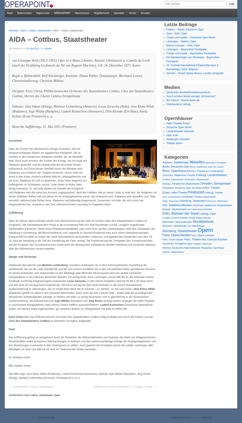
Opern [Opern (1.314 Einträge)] (205, 230)
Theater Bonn (174, 143)
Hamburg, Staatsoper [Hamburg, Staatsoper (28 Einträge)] (193, 200)
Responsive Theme (181, 417)
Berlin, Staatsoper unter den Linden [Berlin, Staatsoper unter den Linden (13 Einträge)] (207, 167)
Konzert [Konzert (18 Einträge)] (208, 209)
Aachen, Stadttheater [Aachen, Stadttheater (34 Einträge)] (176, 162)
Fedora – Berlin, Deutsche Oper (185, 29)
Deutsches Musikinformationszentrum (188, 92)
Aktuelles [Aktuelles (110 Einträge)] (197, 162)
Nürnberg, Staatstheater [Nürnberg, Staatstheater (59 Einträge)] (180, 231)
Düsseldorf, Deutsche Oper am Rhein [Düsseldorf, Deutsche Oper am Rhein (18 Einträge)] (182, 188)
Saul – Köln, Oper (176, 33)
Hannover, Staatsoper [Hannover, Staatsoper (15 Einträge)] (217, 201)
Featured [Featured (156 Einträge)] (196, 192)
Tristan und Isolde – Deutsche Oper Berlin (191, 37)
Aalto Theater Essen (178, 123)
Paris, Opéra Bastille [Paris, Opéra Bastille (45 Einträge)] (176, 235)
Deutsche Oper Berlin (179, 127)
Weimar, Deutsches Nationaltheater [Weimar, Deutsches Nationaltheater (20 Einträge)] (182, 247)
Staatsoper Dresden (178, 139)
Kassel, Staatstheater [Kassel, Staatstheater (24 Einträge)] (175, 209)
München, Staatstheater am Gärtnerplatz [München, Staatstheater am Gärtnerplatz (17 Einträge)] (184, 226)
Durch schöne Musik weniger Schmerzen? (191, 96)
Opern (23, 30)
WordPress (207, 417)
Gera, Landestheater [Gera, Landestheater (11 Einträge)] (172, 197)
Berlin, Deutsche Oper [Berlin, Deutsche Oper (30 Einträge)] (176, 166)
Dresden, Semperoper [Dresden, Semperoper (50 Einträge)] (216, 183)
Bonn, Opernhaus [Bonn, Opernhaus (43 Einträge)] (174, 170)
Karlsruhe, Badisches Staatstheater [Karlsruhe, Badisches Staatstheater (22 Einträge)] (212, 205)
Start (10, 13)
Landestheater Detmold (180, 131)
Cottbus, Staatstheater (40, 30)
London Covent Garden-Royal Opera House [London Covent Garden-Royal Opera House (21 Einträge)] (187, 217)
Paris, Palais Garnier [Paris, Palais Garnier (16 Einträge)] (173, 239)
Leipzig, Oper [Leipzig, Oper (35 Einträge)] (207, 213)
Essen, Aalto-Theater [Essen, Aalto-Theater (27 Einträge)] (175, 192)
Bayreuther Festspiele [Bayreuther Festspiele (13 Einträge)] (215, 162)
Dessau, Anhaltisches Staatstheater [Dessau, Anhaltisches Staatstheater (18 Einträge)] (181, 183)
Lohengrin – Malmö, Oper (181, 41)
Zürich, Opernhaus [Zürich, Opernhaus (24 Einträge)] (173, 252)
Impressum (42, 13)
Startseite (13, 30)
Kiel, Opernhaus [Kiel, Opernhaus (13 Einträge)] (195, 209)
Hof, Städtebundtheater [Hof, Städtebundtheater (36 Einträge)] (177, 205)
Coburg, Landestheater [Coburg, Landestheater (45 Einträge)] (211, 175)
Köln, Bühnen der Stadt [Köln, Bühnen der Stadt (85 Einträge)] (181, 213)
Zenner (47, 48)
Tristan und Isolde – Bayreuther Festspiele (191, 53)
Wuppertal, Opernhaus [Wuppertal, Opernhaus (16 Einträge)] (213, 248)
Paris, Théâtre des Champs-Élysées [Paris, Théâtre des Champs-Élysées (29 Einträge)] (205, 239)
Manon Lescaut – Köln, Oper (183, 45)
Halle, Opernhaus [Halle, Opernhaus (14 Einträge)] (171, 201)
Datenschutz (24, 13)
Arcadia (145, 13)
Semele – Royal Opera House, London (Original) (194, 73)
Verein (132, 13)
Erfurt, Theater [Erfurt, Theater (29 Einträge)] (211, 187)
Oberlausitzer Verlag (178, 104)
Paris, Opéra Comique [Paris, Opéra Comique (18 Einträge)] (202, 235)
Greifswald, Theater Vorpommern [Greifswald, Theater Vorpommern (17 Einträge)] (199, 197)
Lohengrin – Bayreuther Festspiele (186, 49)
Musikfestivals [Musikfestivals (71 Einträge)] (203, 222)
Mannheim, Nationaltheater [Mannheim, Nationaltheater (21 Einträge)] (177, 221)
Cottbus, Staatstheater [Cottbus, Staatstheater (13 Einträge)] (173, 179)
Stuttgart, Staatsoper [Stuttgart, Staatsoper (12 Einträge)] (202, 244)
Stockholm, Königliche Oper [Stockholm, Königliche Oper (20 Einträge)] (178, 243)
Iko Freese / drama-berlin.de (183, 100)
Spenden (119, 13)
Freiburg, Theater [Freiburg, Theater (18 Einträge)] (214, 192)
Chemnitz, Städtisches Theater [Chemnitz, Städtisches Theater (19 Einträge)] (179, 175)
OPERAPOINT (62, 13)
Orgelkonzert (101, 13)
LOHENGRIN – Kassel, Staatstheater (33, 386)
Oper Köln (172, 135)
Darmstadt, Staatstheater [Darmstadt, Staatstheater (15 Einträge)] (197, 179)
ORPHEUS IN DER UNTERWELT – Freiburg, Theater (123, 386)
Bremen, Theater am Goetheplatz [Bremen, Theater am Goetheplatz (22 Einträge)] (205, 171)
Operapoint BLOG (45, 417)
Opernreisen (82, 13)
